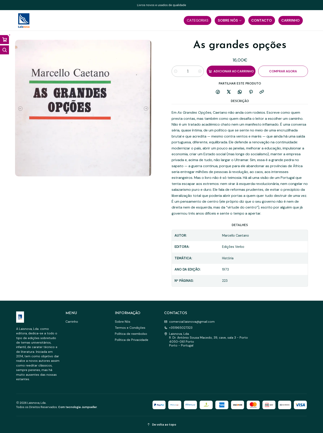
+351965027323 (178, 328)
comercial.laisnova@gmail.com (189, 322)
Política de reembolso (131, 334)
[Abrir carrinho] (4, 39)
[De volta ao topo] (161, 425)
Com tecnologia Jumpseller (77, 407)
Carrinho (71, 322)
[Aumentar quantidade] (200, 71)
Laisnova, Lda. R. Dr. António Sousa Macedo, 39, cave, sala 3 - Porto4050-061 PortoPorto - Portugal (206, 340)
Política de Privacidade (131, 340)
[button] (197, 20)
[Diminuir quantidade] (175, 71)
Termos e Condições (130, 328)
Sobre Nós (122, 322)
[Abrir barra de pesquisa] (4, 49)
